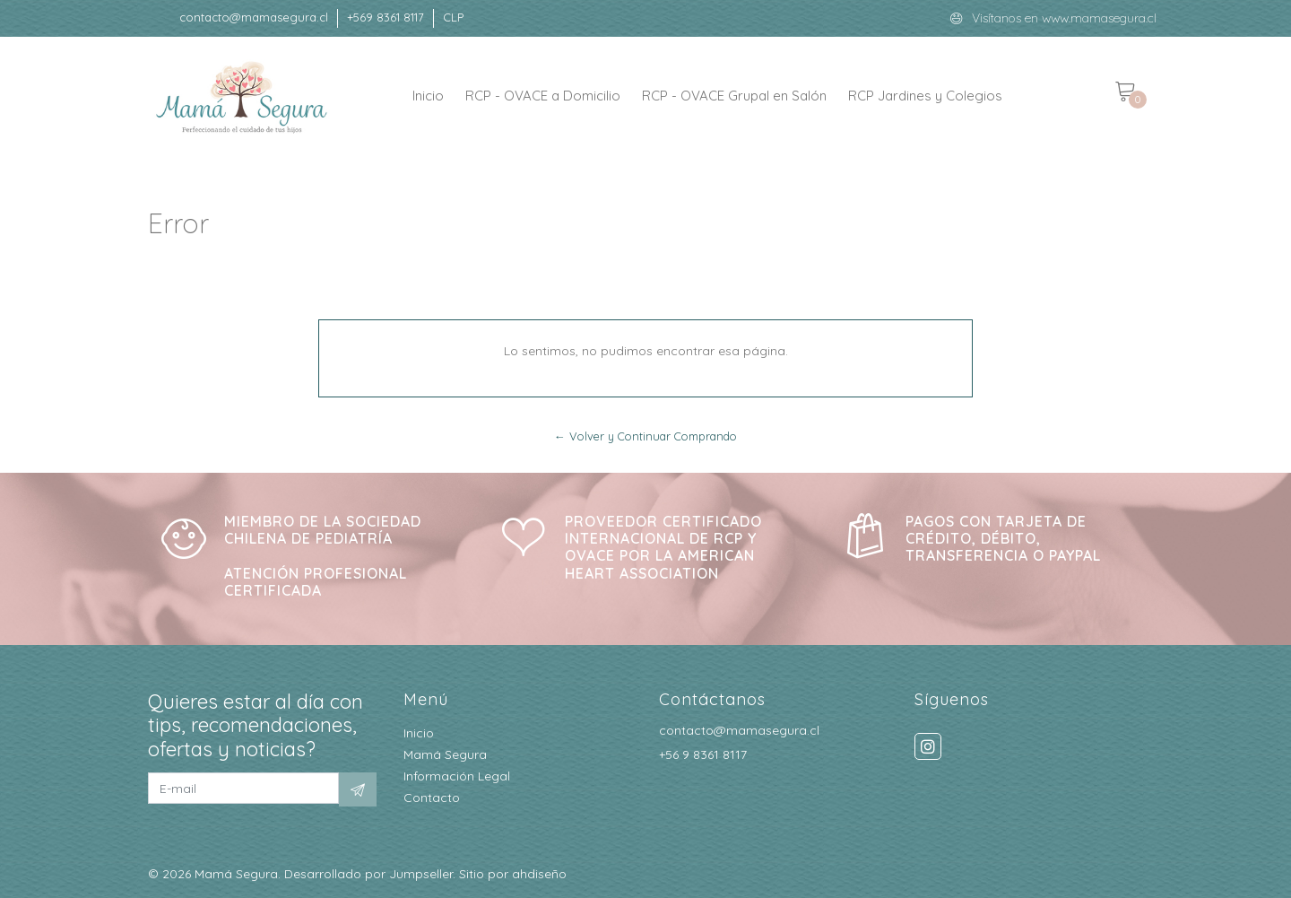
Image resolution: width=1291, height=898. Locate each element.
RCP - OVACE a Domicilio (542, 95)
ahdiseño (539, 874)
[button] (453, 18)
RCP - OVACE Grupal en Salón (734, 95)
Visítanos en (1007, 18)
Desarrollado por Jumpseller (368, 874)
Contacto (431, 797)
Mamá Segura (445, 754)
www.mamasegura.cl (1099, 18)
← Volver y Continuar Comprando (645, 436)
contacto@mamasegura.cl (739, 730)
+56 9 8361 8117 (703, 754)
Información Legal (456, 776)
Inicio (428, 95)
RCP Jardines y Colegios (925, 95)
